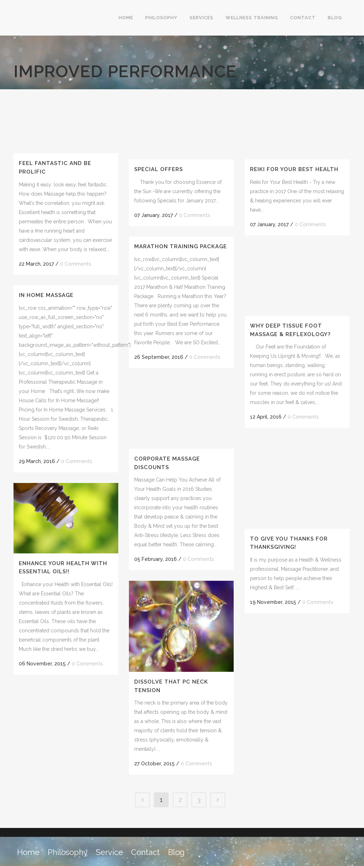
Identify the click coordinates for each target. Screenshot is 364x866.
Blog (176, 852)
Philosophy (68, 852)
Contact (145, 852)
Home (28, 852)
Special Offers (158, 169)
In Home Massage (46, 295)
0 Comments (75, 264)
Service (109, 852)
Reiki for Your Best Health (294, 169)
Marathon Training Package (180, 246)
